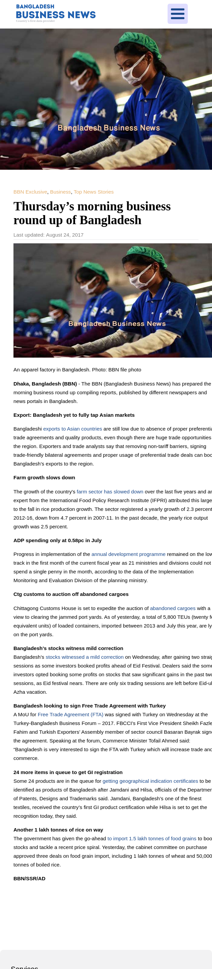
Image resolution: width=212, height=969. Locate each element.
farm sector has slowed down (111, 491)
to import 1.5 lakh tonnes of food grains (153, 838)
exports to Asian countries (73, 429)
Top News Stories (94, 192)
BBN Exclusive (30, 192)
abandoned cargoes (173, 608)
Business (60, 192)
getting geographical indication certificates (151, 781)
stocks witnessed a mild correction (85, 657)
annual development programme (129, 554)
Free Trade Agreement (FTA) (71, 714)
